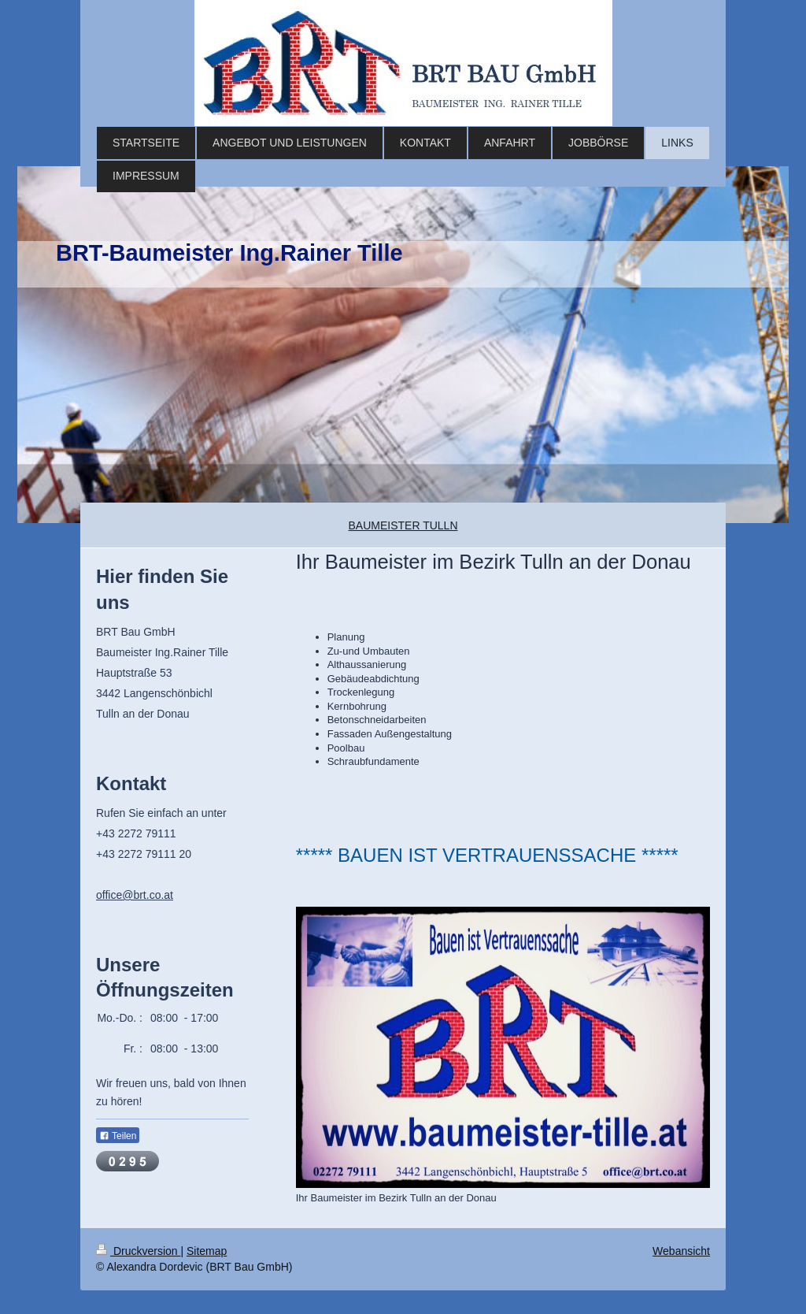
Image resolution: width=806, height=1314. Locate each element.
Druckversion (138, 1251)
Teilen (117, 1135)
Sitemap (207, 1251)
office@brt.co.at (134, 895)
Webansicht (681, 1251)
